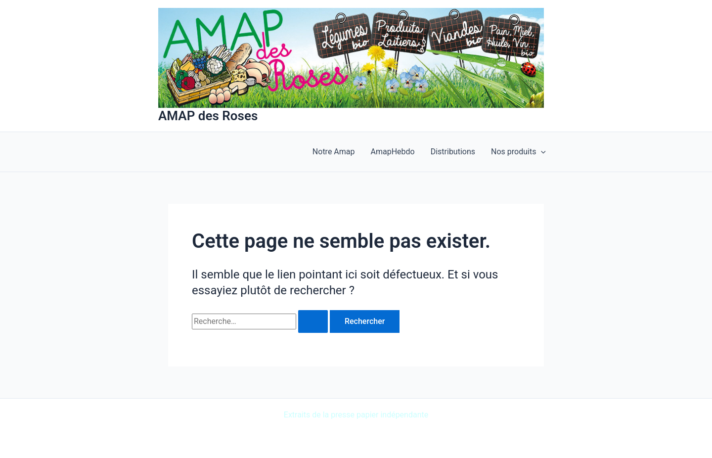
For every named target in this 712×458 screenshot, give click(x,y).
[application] (541, 152)
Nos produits (518, 152)
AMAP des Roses (208, 115)
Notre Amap (333, 151)
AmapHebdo (393, 151)
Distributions (453, 151)
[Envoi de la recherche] (313, 321)
